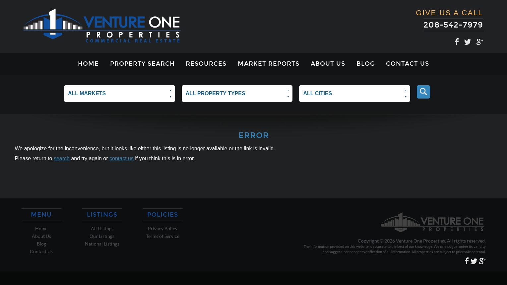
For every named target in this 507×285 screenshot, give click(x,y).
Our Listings (102, 236)
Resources (206, 63)
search (62, 158)
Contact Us (407, 63)
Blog (365, 63)
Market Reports (268, 63)
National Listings (102, 244)
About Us (328, 63)
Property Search (142, 63)
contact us (121, 158)
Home (88, 63)
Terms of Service (162, 236)
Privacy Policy (162, 228)
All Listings (102, 228)
